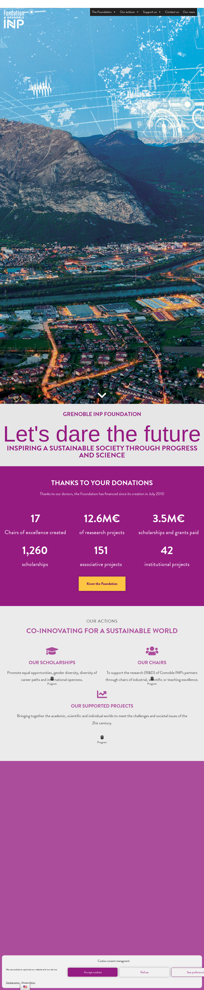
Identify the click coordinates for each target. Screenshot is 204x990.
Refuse (144, 972)
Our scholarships (52, 662)
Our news (189, 12)
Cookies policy (13, 982)
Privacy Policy (28, 982)
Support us (152, 12)
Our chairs (152, 662)
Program (52, 684)
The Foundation (104, 12)
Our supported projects (102, 706)
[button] (102, 584)
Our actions (129, 12)
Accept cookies (93, 972)
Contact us (172, 12)
